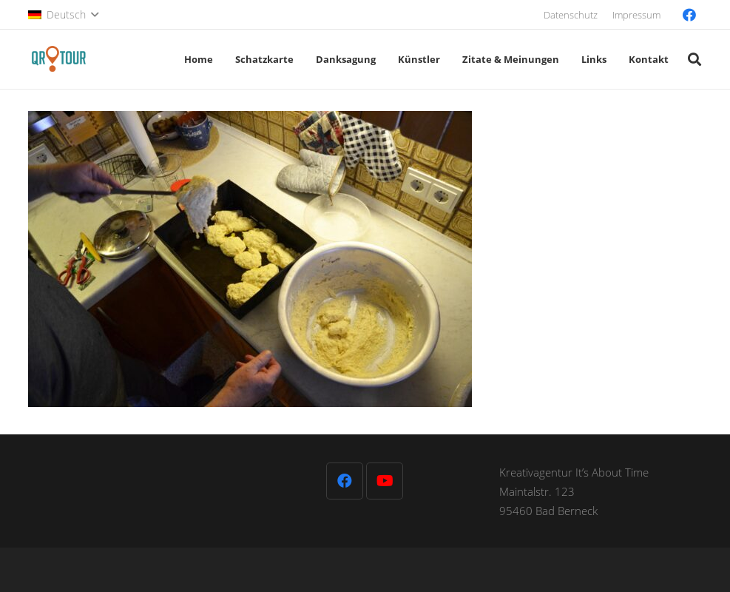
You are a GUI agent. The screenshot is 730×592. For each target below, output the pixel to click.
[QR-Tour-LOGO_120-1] (58, 59)
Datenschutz (571, 14)
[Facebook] (689, 14)
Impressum (636, 14)
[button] (63, 14)
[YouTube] (384, 481)
